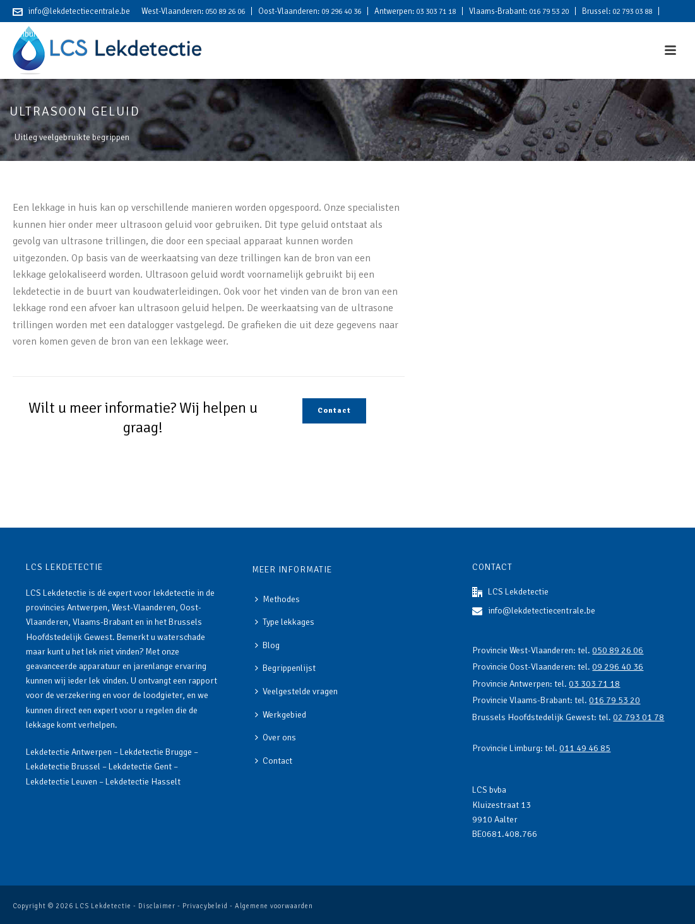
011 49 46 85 (64, 34)
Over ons (275, 737)
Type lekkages (284, 622)
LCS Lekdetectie (103, 906)
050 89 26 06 (225, 11)
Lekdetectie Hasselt (143, 781)
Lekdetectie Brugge (156, 752)
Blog (267, 645)
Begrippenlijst (285, 668)
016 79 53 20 (549, 11)
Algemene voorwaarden (274, 906)
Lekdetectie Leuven (61, 781)
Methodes (277, 599)
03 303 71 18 (436, 11)
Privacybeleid (205, 906)
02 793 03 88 (632, 11)
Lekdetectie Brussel (63, 766)
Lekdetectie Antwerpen (69, 752)
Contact (273, 760)
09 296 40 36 (341, 11)
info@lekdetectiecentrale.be (79, 11)
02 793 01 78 (638, 717)
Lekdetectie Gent (140, 766)
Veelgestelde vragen (296, 691)
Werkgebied (280, 714)
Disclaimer (156, 906)
